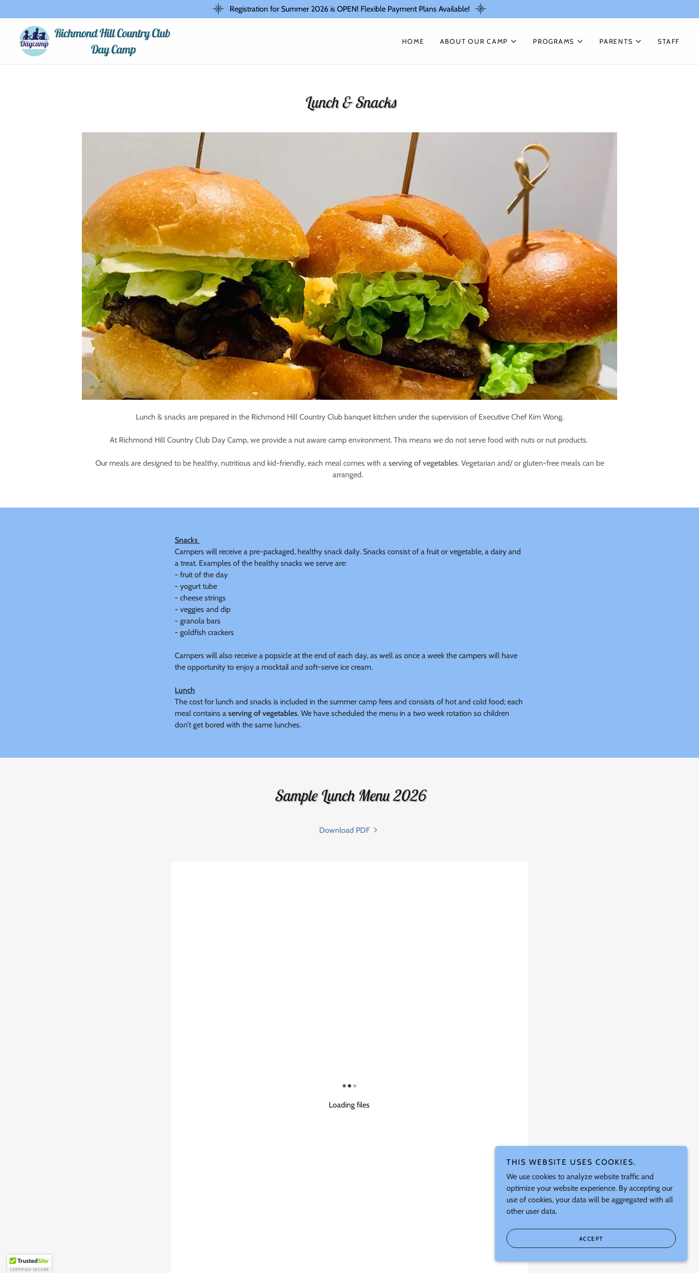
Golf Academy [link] (319, 1238)
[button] (479, 41)
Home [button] (165, 1238)
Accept (591, 1238)
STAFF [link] (669, 41)
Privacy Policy (101, 1201)
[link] (95, 40)
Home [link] (413, 41)
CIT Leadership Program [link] (465, 1238)
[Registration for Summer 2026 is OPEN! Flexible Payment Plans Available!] (349, 9)
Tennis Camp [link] (382, 1238)
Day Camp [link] (203, 1238)
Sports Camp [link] (256, 1238)
